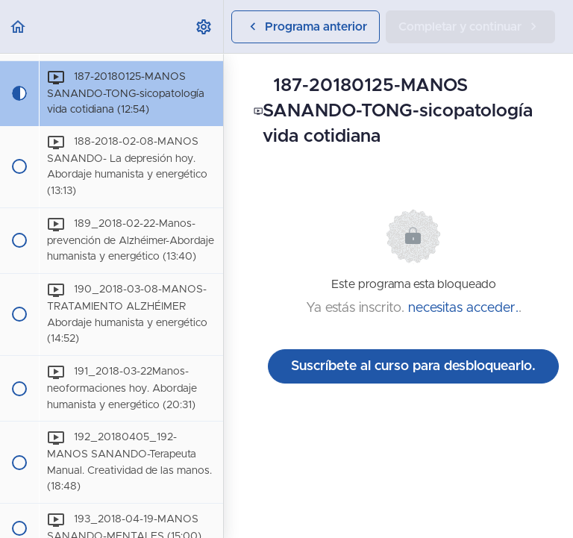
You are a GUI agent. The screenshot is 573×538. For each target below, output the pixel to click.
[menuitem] (204, 26)
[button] (18, 26)
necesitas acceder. (463, 308)
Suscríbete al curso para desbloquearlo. (413, 366)
